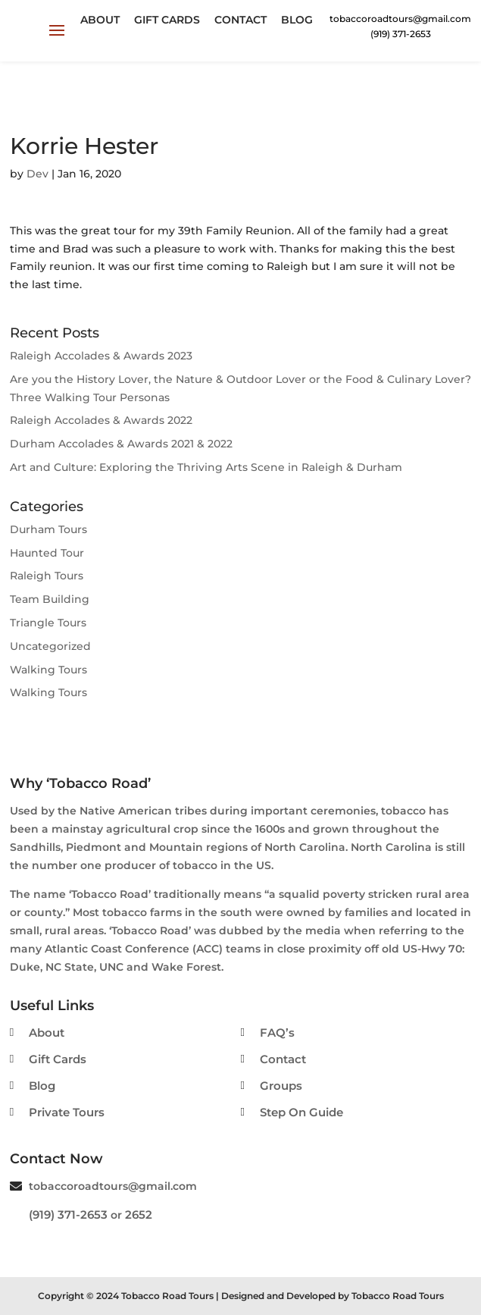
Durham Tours (48, 529)
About (100, 20)
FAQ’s (277, 1032)
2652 (138, 1214)
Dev (37, 173)
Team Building (49, 599)
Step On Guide (301, 1112)
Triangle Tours (48, 622)
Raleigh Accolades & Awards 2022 (101, 420)
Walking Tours (48, 669)
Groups (281, 1085)
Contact (240, 20)
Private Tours (67, 1112)
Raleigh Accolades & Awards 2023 (101, 355)
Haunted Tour (47, 553)
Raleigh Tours (46, 575)
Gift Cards (167, 20)
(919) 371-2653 (68, 1214)
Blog (297, 20)
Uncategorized (50, 646)
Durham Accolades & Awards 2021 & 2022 (121, 443)
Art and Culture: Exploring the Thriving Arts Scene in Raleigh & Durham (206, 467)
